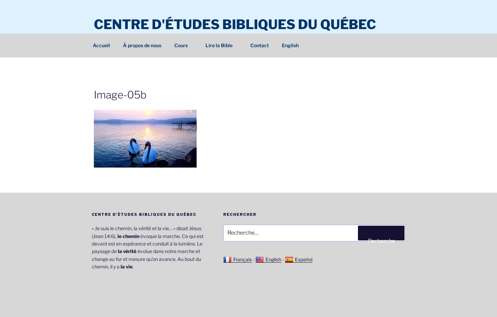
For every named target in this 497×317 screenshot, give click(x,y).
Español (298, 259)
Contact (259, 45)
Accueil (101, 45)
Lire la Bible (222, 45)
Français (237, 259)
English (290, 45)
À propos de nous (142, 45)
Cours (184, 45)
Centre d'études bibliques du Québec (235, 24)
